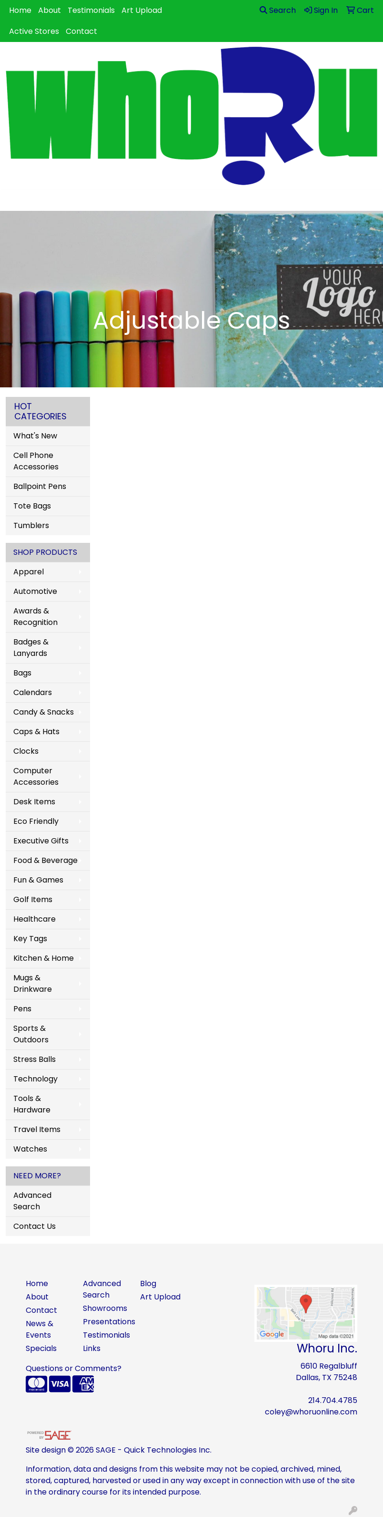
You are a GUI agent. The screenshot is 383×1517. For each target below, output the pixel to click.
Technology (35, 1078)
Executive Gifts (41, 840)
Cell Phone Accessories (36, 461)
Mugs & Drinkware (32, 983)
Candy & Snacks (43, 712)
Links (92, 1348)
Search (278, 10)
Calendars (32, 692)
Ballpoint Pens (39, 486)
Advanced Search (32, 1201)
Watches (30, 1148)
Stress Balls (34, 1059)
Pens (22, 1008)
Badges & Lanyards (31, 647)
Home (20, 10)
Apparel (28, 571)
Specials (41, 1348)
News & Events (39, 1329)
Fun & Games (38, 879)
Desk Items (34, 801)
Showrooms (105, 1308)
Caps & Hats (36, 731)
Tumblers (31, 525)
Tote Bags (32, 505)
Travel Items (36, 1129)
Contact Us (34, 1226)
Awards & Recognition (35, 616)
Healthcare (34, 919)
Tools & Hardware (31, 1104)
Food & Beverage (45, 860)
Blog (148, 1283)
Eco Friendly (36, 821)
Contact (81, 31)
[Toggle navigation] (15, 200)
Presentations (106, 1321)
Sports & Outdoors (31, 1034)
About (49, 10)
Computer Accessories (36, 776)
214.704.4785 (332, 1400)
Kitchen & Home (43, 958)
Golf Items (32, 899)
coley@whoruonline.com (311, 1411)
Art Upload (141, 10)
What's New (35, 435)
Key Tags (30, 938)
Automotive (35, 591)
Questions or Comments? (73, 1368)
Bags (22, 672)
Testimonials (91, 10)
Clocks (26, 751)
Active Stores (34, 31)
